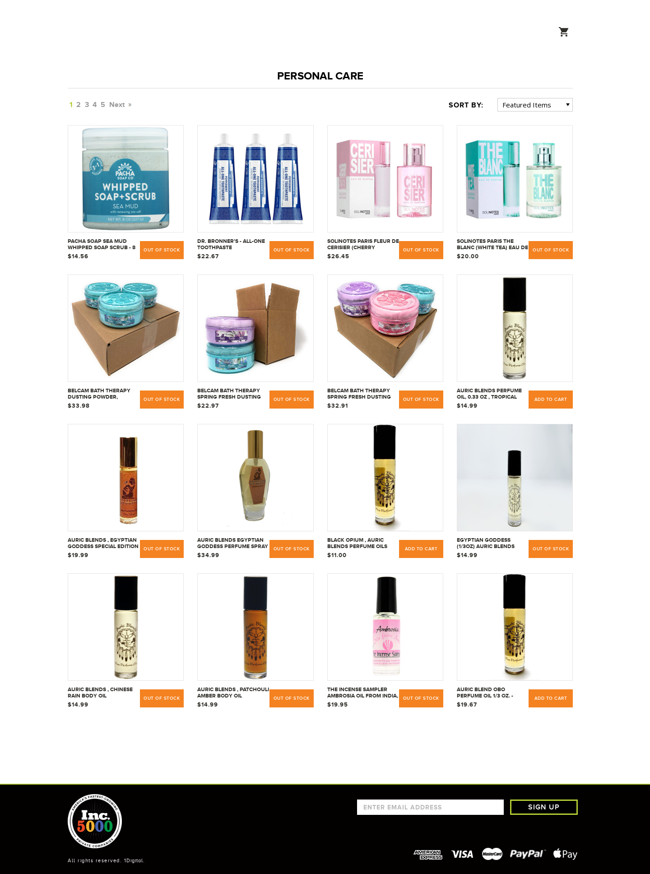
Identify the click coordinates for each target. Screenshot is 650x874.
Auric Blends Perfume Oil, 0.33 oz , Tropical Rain (489, 394)
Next (119, 104)
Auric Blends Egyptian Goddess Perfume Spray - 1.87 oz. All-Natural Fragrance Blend (232, 543)
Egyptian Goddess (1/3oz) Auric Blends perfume (486, 543)
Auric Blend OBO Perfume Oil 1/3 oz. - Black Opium (485, 693)
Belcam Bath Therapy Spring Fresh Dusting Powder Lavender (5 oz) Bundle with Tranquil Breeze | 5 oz (231, 394)
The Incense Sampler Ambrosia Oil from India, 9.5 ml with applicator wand (362, 693)
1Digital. (134, 860)
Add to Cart (550, 399)
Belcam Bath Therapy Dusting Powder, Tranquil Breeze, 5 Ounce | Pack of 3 (99, 394)
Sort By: (466, 105)
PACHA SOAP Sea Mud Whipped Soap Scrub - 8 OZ (101, 244)
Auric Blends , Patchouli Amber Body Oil (233, 692)
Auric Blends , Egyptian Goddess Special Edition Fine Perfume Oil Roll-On (103, 543)
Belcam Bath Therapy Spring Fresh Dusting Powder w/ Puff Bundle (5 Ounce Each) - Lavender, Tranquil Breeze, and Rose (362, 394)
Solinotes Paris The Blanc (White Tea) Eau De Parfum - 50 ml (492, 244)
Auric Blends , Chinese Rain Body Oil (100, 692)
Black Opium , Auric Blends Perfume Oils (357, 543)
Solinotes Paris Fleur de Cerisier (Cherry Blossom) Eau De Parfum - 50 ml (363, 244)
